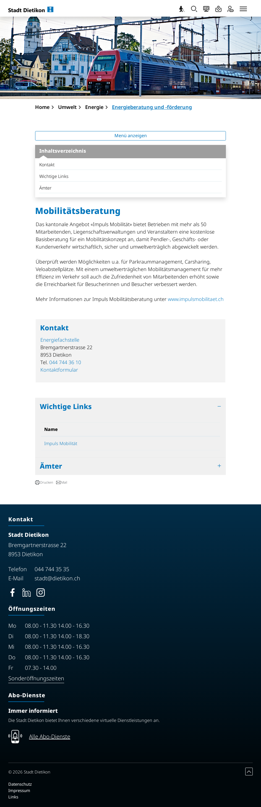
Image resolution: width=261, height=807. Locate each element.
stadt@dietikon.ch (57, 578)
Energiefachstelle (59, 339)
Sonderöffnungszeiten (36, 678)
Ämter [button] (51, 466)
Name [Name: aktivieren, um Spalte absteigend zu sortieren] (51, 429)
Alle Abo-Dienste (49, 736)
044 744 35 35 (52, 569)
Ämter (45, 188)
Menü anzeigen (130, 135)
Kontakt (46, 165)
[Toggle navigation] (243, 9)
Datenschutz (20, 784)
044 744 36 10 (65, 362)
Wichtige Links (54, 176)
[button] (44, 482)
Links (13, 797)
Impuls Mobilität (63, 443)
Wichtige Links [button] (66, 406)
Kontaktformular (59, 369)
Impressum (19, 790)
